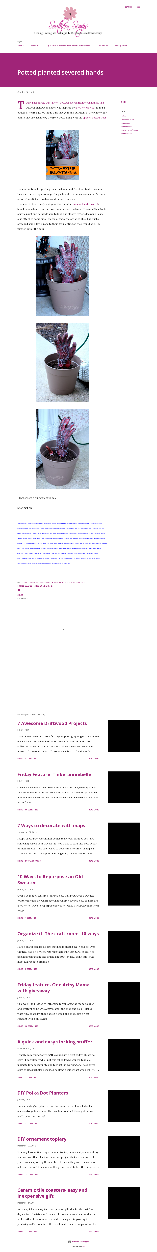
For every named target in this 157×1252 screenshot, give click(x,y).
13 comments (31, 1174)
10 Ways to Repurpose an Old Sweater (50, 879)
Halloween (125, 116)
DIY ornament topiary (41, 1139)
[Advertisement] (59, 682)
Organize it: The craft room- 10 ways (58, 934)
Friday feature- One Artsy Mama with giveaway (53, 988)
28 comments (31, 1026)
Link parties (101, 45)
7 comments (31, 1231)
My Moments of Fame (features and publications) (67, 45)
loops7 (84, 1246)
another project (84, 107)
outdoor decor (126, 123)
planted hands (126, 127)
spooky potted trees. (95, 117)
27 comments (31, 1123)
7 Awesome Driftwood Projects (52, 723)
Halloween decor (127, 120)
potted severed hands (129, 130)
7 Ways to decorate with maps (51, 825)
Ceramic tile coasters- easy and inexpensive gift (52, 1193)
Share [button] (123, 102)
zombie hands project (85, 203)
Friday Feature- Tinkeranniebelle (54, 774)
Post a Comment (33, 861)
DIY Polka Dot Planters (42, 1093)
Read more (94, 759)
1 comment (30, 759)
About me (33, 45)
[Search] (128, 6)
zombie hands (126, 134)
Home (19, 45)
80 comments (31, 810)
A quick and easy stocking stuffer (54, 1042)
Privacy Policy (119, 45)
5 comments (31, 969)
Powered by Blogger (78, 1242)
